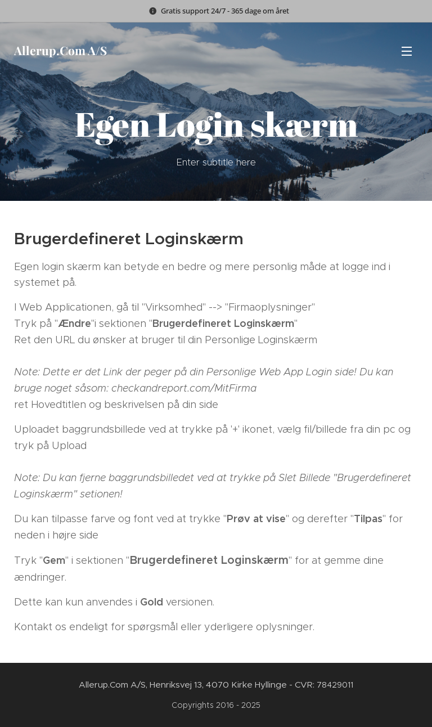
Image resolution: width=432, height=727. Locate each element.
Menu (407, 51)
